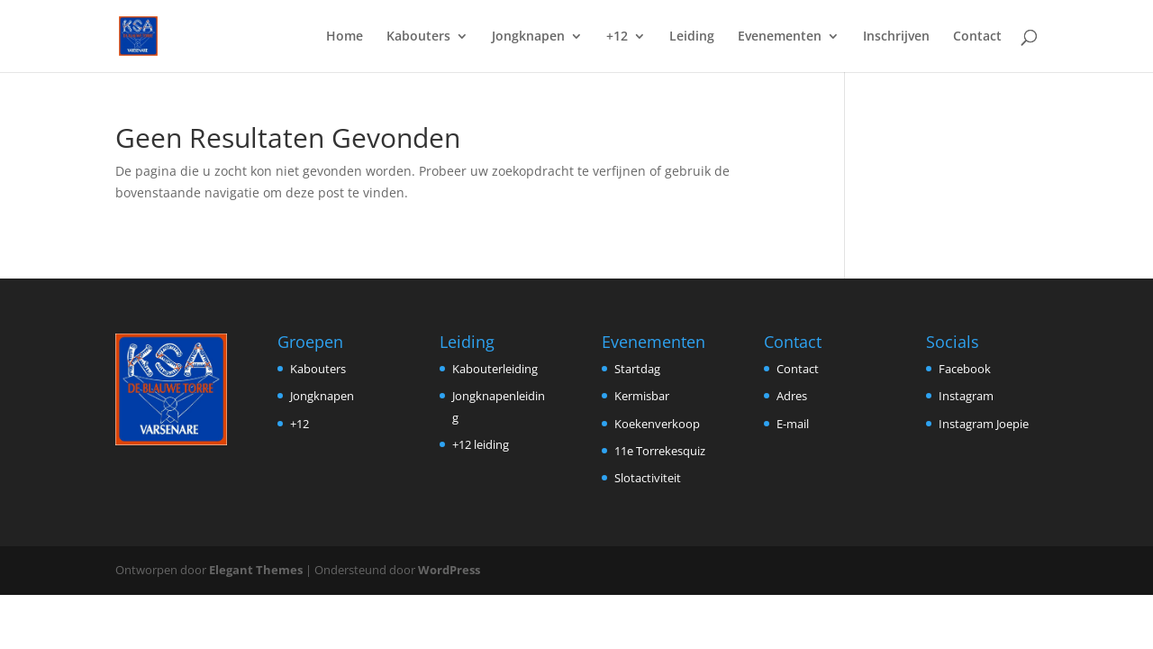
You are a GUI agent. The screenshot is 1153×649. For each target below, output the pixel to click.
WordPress (449, 570)
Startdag (637, 369)
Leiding (691, 37)
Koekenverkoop (657, 424)
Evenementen (780, 37)
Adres (791, 396)
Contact (977, 37)
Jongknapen (528, 37)
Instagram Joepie (984, 424)
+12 (617, 37)
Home (344, 37)
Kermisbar (641, 396)
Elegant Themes (256, 570)
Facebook (965, 369)
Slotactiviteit (647, 478)
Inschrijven (896, 37)
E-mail (792, 424)
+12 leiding (480, 444)
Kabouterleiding (495, 369)
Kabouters (418, 37)
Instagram (966, 396)
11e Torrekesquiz (659, 451)
